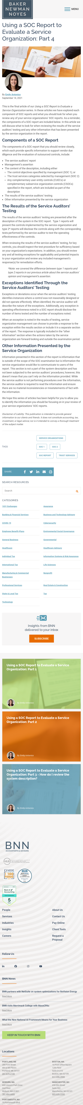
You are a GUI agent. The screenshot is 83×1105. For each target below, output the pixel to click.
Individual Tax (8, 556)
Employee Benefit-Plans (13, 531)
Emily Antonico (13, 94)
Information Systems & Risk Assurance (61, 556)
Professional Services (12, 585)
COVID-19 (6, 523)
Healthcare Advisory (52, 548)
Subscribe (41, 638)
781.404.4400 (8, 1094)
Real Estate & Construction (55, 585)
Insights (6, 929)
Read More (7, 996)
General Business (10, 540)
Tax (45, 593)
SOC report (45, 455)
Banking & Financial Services (15, 515)
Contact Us (58, 916)
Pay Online (58, 922)
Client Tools (59, 929)
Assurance (48, 506)
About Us (57, 909)
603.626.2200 (58, 1094)
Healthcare (7, 548)
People (6, 909)
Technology (7, 602)
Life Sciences (49, 565)
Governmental (49, 540)
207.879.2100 (8, 1074)
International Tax (10, 565)
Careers (6, 935)
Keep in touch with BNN (23, 1035)
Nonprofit (47, 573)
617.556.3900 (58, 1077)
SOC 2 (55, 447)
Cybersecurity (49, 523)
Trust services (67, 455)
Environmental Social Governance (58, 531)
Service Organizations (51, 438)
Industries (8, 922)
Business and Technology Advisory (59, 515)
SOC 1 (42, 447)
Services (7, 916)
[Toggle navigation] (71, 9)
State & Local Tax (10, 593)
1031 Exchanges (9, 506)
